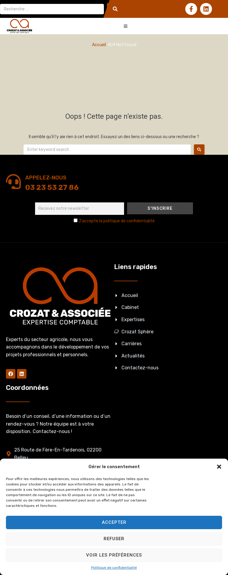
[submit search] (115, 9)
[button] (219, 467)
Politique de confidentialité (114, 567)
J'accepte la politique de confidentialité (116, 221)
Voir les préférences (114, 555)
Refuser (114, 538)
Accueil (99, 44)
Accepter (114, 522)
